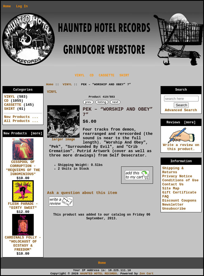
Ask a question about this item (82, 193)
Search (181, 90)
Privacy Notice (177, 176)
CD (91, 75)
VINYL (67, 84)
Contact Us (172, 184)
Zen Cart (147, 273)
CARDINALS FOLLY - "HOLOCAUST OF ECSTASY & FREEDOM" (23, 242)
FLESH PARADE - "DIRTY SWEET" (23, 204)
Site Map (170, 188)
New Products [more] (23, 133)
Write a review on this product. (181, 145)
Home (7, 6)
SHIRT (124, 75)
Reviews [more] (181, 122)
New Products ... (21, 117)
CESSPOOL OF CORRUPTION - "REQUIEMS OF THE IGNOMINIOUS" (23, 166)
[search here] (181, 98)
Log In (22, 6)
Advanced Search (181, 110)
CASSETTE (106, 75)
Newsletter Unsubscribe (174, 207)
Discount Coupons (179, 201)
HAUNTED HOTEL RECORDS (98, 273)
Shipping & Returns (172, 170)
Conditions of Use (180, 180)
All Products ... (21, 121)
